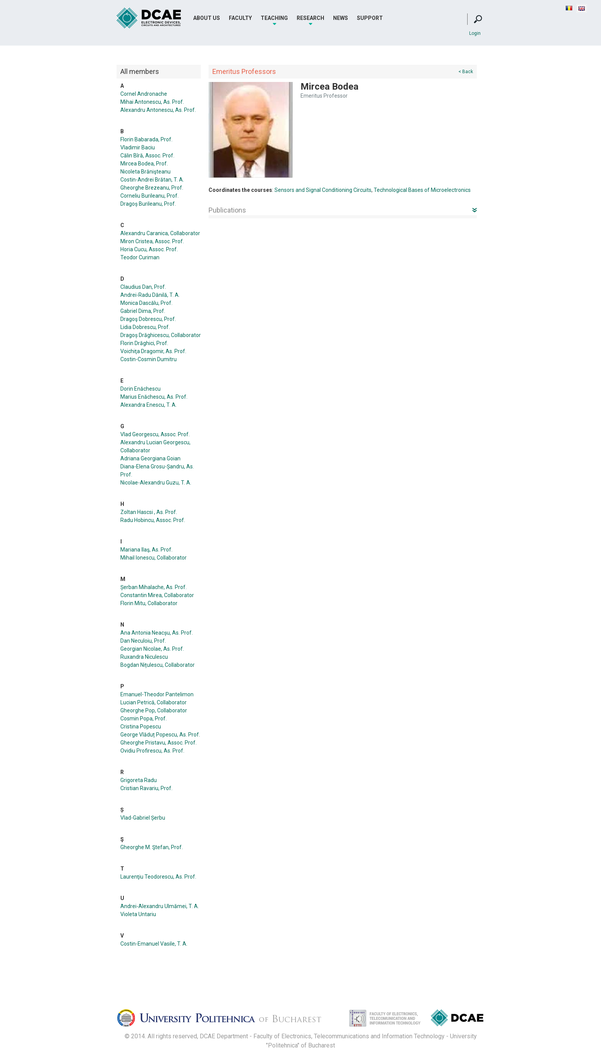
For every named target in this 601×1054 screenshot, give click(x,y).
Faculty (240, 18)
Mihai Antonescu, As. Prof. (152, 102)
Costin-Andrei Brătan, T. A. (152, 180)
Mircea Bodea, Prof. (144, 163)
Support (370, 18)
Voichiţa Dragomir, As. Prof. (153, 351)
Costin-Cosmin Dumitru (148, 359)
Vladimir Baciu (137, 147)
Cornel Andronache (143, 94)
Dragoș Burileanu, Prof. (148, 204)
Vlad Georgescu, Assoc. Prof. (155, 434)
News (340, 18)
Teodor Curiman (139, 257)
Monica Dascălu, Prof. (146, 303)
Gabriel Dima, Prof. (142, 311)
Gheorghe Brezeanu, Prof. (151, 188)
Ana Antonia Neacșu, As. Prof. (156, 633)
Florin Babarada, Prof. (146, 139)
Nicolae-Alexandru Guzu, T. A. (155, 483)
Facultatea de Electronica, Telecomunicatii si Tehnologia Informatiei (377, 1020)
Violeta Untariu (138, 914)
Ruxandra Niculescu (144, 657)
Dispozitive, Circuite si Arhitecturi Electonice (457, 1019)
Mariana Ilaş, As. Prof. (146, 550)
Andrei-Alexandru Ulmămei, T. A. (159, 906)
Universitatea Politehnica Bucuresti (226, 1020)
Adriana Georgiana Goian (150, 458)
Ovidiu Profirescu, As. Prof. (152, 751)
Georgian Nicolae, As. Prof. (152, 649)
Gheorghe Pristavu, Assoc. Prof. (158, 743)
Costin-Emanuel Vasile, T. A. (153, 944)
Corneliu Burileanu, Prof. (149, 196)
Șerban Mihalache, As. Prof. (153, 587)
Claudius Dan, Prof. (143, 287)
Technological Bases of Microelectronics (422, 190)
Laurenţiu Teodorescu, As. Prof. (158, 877)
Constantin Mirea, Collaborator (157, 595)
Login (475, 33)
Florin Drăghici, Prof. (144, 343)
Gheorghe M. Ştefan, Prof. (151, 847)
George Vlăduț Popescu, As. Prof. (160, 735)
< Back (465, 71)
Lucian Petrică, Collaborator (153, 702)
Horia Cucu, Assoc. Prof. (149, 249)
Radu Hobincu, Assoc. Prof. (152, 520)
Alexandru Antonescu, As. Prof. (158, 110)
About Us (206, 18)
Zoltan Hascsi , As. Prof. (148, 512)
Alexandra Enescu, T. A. (148, 405)
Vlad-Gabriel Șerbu (142, 818)
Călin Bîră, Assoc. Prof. (147, 155)
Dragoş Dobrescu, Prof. (148, 319)
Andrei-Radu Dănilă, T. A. (150, 295)
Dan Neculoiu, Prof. (143, 641)
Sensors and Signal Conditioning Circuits (322, 190)
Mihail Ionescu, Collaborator (153, 558)
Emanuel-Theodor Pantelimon (157, 694)
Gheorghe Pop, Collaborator (153, 710)
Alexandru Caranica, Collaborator (160, 233)
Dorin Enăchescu (140, 389)
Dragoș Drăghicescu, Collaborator (160, 335)
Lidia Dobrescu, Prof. (145, 327)
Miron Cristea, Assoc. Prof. (152, 241)
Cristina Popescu (140, 726)
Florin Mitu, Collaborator (148, 603)
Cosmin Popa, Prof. (143, 718)
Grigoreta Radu (138, 780)
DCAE (149, 18)
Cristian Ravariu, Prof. (146, 788)
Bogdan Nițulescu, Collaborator (157, 665)
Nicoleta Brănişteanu (145, 172)
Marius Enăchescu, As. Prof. (153, 397)
